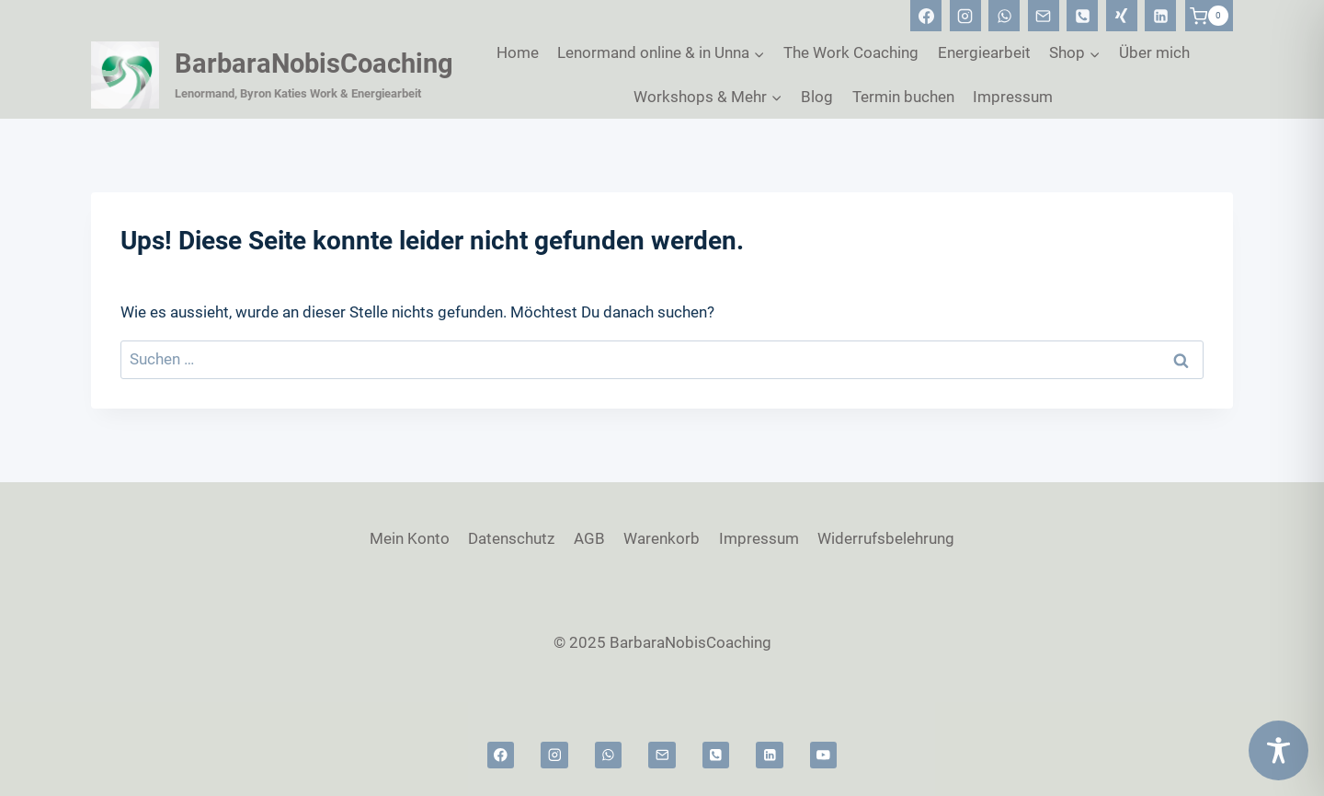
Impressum (1013, 96)
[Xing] (1121, 15)
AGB (589, 538)
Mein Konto (410, 538)
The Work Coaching (851, 52)
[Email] (1043, 15)
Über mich (1154, 52)
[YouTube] (823, 755)
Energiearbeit (984, 52)
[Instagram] (965, 15)
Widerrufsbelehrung (885, 538)
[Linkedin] (1160, 15)
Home (517, 52)
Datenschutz (511, 538)
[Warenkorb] (1209, 15)
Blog (817, 96)
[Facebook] (926, 15)
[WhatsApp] (1004, 15)
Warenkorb (661, 538)
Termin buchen (903, 96)
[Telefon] (1082, 15)
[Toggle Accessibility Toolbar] (1278, 750)
